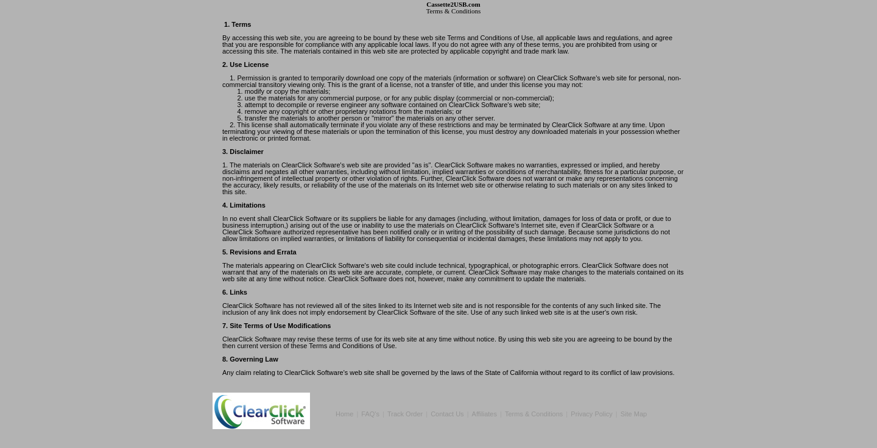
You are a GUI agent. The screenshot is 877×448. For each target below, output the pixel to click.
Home (344, 414)
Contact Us (447, 414)
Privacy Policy (591, 414)
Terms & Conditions (534, 414)
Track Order (405, 414)
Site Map (634, 414)
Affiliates (484, 414)
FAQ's (370, 414)
